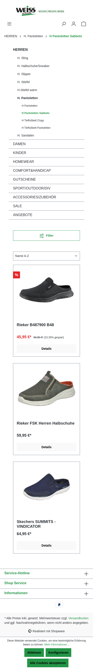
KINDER (19, 153)
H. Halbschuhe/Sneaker (33, 66)
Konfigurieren (58, 652)
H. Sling (22, 58)
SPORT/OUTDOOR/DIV (31, 188)
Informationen (16, 593)
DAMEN (19, 144)
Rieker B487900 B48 (35, 325)
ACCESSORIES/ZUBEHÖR (34, 197)
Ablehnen (34, 652)
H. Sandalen (25, 135)
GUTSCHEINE (24, 179)
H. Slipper (24, 74)
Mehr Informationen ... (57, 644)
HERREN (20, 49)
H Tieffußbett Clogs (33, 120)
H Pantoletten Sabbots (36, 113)
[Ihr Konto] (74, 24)
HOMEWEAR (23, 162)
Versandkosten (78, 618)
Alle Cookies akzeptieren (48, 663)
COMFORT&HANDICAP (32, 170)
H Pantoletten (30, 105)
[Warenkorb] (84, 24)
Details (46, 348)
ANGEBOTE (22, 215)
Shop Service (15, 583)
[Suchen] (64, 24)
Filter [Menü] (46, 234)
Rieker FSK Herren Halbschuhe (46, 423)
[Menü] (9, 24)
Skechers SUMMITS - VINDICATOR (36, 524)
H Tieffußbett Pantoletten (36, 127)
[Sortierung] (46, 256)
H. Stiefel (23, 82)
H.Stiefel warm (27, 90)
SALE (17, 206)
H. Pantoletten (27, 98)
